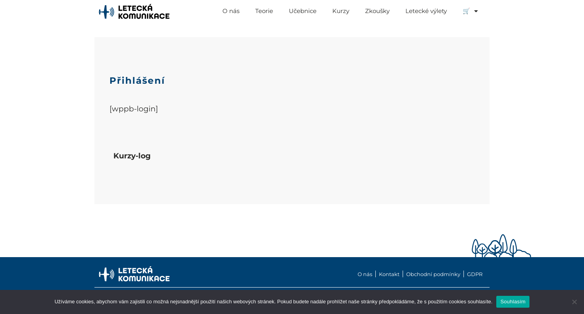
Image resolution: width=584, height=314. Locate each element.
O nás (230, 11)
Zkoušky (377, 11)
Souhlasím (513, 302)
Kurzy (340, 11)
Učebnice (302, 11)
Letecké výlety (426, 11)
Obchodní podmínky (433, 274)
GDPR (474, 274)
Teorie (264, 11)
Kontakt (389, 274)
